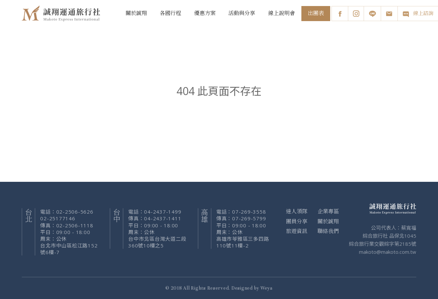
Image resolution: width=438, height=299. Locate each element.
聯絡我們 (328, 231)
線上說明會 (281, 13)
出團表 (316, 13)
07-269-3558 (249, 211)
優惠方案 (205, 13)
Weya (267, 288)
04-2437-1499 (162, 211)
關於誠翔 (136, 13)
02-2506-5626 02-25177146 (66, 215)
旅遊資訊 (296, 231)
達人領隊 (296, 212)
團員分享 (296, 222)
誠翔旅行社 (62, 13)
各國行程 (170, 13)
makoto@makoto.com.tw (387, 251)
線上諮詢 (417, 13)
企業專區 (328, 212)
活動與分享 (241, 13)
